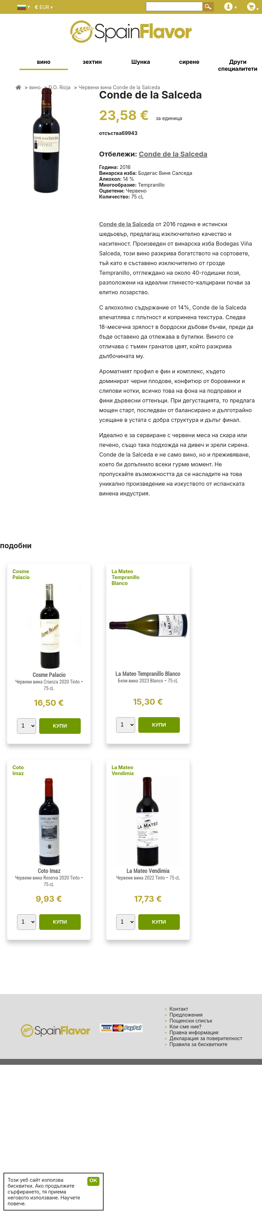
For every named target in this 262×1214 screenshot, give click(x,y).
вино (44, 61)
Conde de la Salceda (173, 154)
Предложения (185, 1015)
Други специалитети (237, 65)
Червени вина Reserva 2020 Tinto (48, 878)
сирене (189, 61)
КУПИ (60, 726)
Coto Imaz (18, 770)
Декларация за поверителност (205, 1038)
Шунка (140, 61)
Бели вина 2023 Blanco (141, 681)
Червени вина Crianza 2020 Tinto (48, 682)
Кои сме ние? (185, 1026)
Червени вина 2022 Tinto (141, 878)
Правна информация (193, 1032)
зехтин (92, 61)
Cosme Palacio (21, 574)
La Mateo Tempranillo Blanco (126, 577)
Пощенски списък (190, 1021)
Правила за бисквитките (198, 1044)
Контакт (178, 1009)
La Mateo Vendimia (123, 770)
